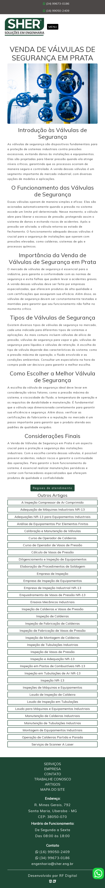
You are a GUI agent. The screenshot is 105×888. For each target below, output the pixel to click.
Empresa (52, 769)
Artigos (52, 784)
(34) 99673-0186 (56, 3)
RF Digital (68, 875)
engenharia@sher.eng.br (52, 864)
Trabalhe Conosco (52, 779)
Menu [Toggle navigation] (52, 27)
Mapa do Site (52, 789)
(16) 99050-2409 (56, 10)
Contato (52, 774)
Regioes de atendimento (52, 488)
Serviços (52, 764)
